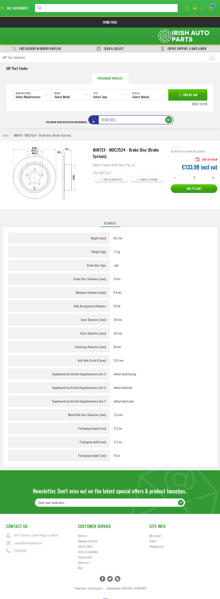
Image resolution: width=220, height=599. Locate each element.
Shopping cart (156, 531)
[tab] (110, 207)
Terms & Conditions (88, 536)
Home (6, 119)
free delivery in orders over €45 (36, 32)
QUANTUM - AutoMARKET (134, 572)
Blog (80, 552)
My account (155, 520)
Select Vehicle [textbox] (140, 81)
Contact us (83, 547)
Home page (110, 23)
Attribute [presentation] (110, 207)
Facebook (102, 563)
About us (82, 520)
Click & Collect (85, 531)
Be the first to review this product (188, 135)
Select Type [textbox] (100, 81)
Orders (152, 525)
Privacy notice (85, 541)
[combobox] (139, 8)
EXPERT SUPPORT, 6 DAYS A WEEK (183, 32)
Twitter (110, 563)
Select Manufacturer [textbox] (28, 81)
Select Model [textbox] (62, 81)
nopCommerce (95, 572)
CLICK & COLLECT (110, 32)
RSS (117, 563)
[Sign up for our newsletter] (110, 487)
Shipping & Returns (88, 525)
